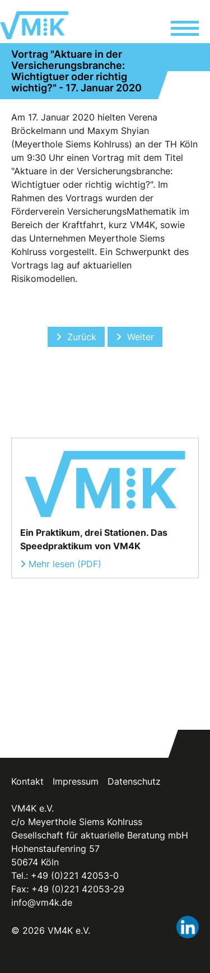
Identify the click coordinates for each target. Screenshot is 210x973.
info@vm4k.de (41, 902)
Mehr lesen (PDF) (65, 563)
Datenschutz (134, 781)
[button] (184, 30)
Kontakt (27, 781)
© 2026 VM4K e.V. (50, 930)
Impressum (76, 781)
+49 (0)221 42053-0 (75, 875)
